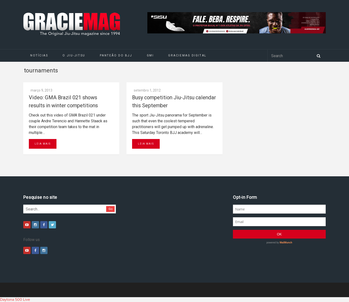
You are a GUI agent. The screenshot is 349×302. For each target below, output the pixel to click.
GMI (150, 55)
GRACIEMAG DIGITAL (187, 55)
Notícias (39, 55)
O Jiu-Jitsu (74, 55)
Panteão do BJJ (116, 55)
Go (111, 209)
